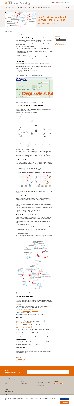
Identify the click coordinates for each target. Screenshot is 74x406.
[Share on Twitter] (21, 359)
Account (65, 7)
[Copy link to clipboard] (24, 359)
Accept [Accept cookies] (63, 399)
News (9, 7)
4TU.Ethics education (46, 382)
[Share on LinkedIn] (16, 359)
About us (49, 7)
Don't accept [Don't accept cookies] (64, 402)
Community (40, 7)
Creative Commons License (60, 44)
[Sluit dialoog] (72, 396)
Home (6, 7)
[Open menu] (69, 7)
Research (25, 7)
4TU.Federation (10, 1)
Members (45, 7)
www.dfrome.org (35, 311)
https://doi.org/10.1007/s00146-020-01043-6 (24, 327)
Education (20, 7)
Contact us (23, 381)
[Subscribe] (67, 372)
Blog (16, 7)
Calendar (13, 7)
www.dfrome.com (26, 311)
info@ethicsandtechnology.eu (25, 384)
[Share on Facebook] (19, 359)
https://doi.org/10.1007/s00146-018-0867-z (24, 322)
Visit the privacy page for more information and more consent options (29, 399)
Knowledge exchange (32, 7)
